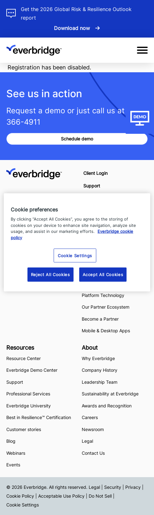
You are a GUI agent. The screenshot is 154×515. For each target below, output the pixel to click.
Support (91, 185)
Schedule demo (77, 138)
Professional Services (28, 393)
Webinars (15, 453)
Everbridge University (28, 405)
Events (13, 464)
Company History (99, 370)
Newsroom (93, 429)
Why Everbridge (98, 358)
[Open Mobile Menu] (142, 50)
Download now (72, 28)
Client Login (95, 173)
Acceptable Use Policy (61, 496)
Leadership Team (99, 382)
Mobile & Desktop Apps (106, 330)
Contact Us (93, 453)
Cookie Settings (22, 504)
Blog (10, 441)
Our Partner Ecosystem (105, 307)
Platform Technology (103, 295)
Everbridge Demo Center (31, 370)
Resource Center (23, 358)
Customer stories (23, 429)
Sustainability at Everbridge (110, 393)
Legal (87, 441)
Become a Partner (100, 319)
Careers (90, 417)
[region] (77, 242)
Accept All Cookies (103, 274)
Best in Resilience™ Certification (39, 417)
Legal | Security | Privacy (115, 487)
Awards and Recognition (107, 405)
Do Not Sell (100, 496)
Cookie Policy (20, 496)
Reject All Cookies (50, 274)
